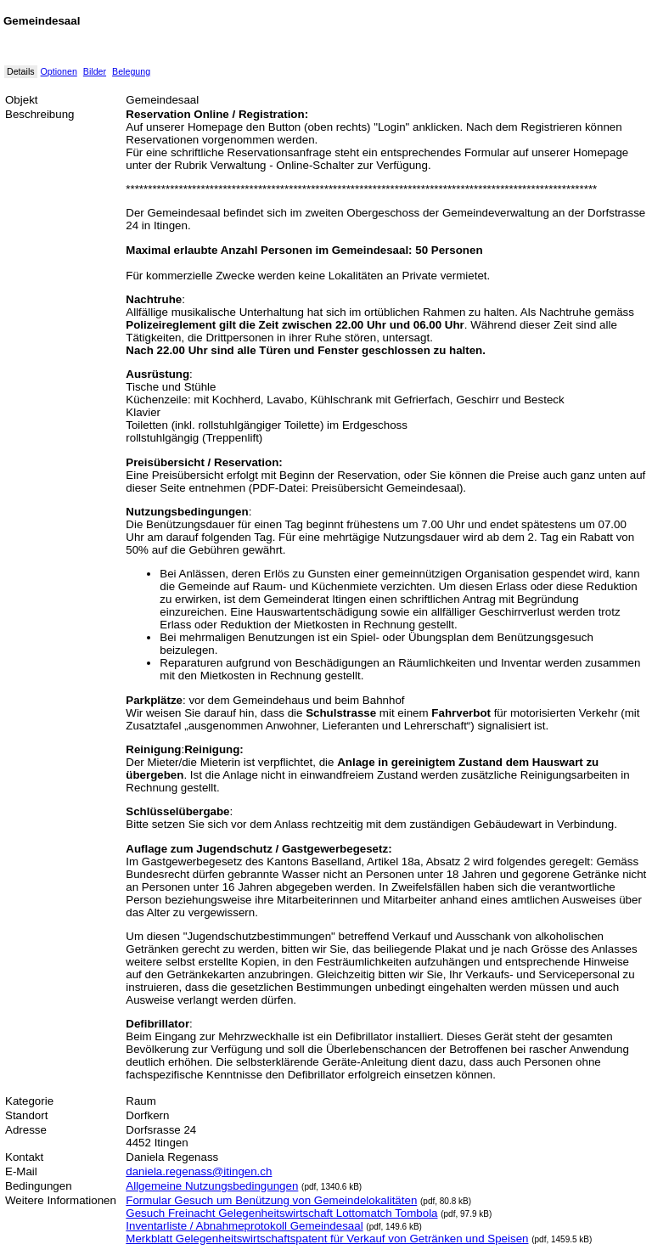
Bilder (94, 71)
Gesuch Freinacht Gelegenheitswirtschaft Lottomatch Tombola (281, 1213)
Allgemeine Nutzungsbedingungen (212, 1186)
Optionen (59, 71)
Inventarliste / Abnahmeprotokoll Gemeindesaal (244, 1225)
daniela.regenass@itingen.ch (199, 1171)
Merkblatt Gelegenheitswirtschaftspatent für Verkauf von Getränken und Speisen (327, 1238)
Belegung (131, 71)
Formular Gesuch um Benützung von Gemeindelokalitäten (271, 1200)
